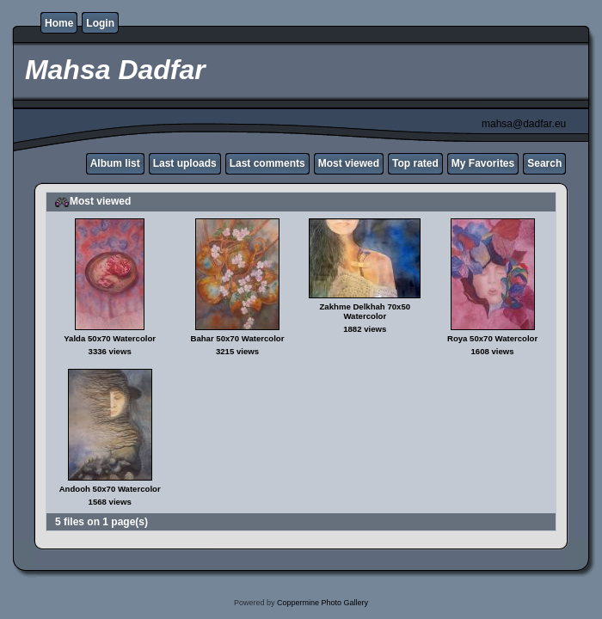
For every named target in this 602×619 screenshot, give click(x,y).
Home (59, 23)
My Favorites (483, 163)
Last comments (267, 163)
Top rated (415, 163)
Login (100, 23)
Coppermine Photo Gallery (322, 602)
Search (544, 163)
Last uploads (185, 163)
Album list (115, 163)
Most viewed (348, 163)
